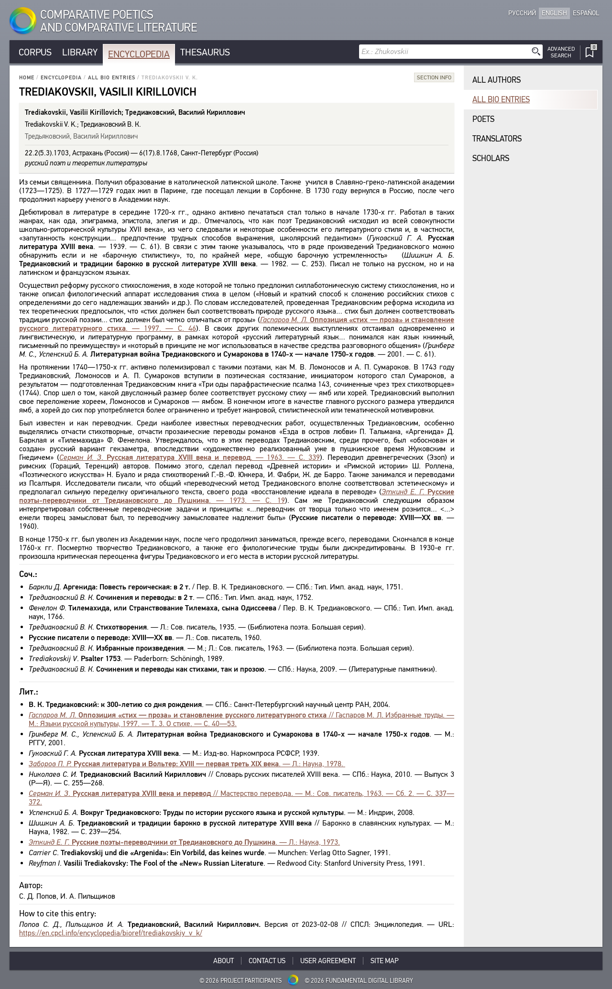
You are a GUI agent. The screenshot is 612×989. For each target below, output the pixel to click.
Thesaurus (205, 52)
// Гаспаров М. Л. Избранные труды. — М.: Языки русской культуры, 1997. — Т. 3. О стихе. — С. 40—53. (241, 719)
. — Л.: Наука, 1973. (184, 842)
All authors (496, 80)
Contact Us (267, 960)
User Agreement (328, 960)
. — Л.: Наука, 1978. (187, 763)
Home (26, 78)
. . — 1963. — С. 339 (189, 457)
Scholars (490, 158)
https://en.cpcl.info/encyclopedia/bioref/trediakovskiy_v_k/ (110, 932)
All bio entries (111, 78)
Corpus (35, 52)
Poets (483, 119)
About (223, 960)
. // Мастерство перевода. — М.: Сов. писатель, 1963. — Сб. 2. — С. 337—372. (241, 797)
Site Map (385, 960)
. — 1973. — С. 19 (236, 496)
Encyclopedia (139, 54)
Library (80, 52)
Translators (497, 139)
